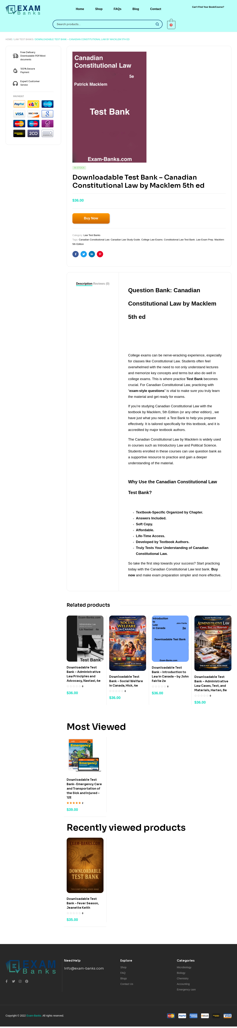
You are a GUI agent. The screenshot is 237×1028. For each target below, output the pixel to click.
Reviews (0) (101, 283)
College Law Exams (152, 239)
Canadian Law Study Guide (125, 239)
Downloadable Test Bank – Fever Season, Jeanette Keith (83, 903)
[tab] (84, 284)
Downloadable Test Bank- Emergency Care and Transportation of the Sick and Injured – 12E (84, 788)
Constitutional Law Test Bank (179, 239)
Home (9, 39)
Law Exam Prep (204, 239)
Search (157, 24)
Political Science (203, 445)
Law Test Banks (23, 39)
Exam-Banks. (34, 1015)
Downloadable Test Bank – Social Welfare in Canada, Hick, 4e (126, 681)
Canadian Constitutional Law (94, 239)
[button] (208, 7)
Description (84, 283)
